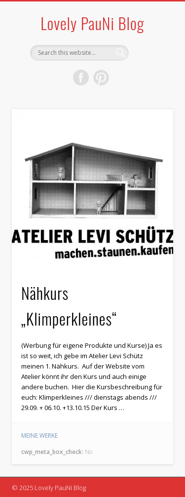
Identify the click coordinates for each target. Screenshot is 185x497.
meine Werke (39, 435)
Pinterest (101, 77)
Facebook (81, 77)
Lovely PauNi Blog (92, 23)
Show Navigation (149, 88)
